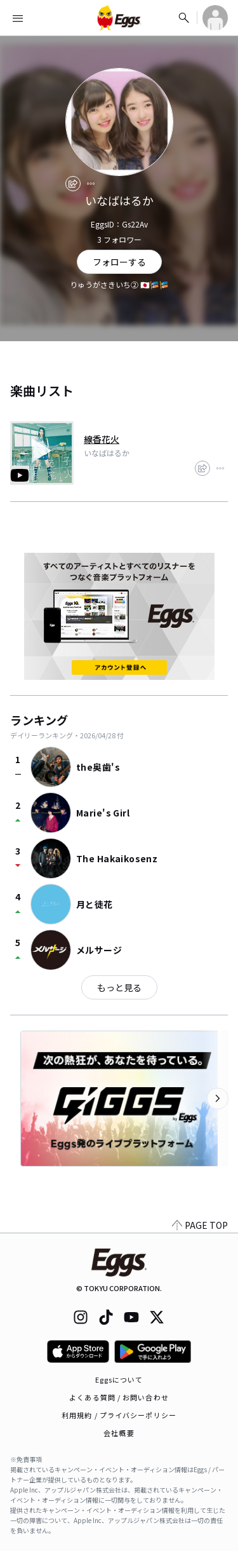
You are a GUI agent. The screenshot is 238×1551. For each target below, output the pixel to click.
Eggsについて (119, 1379)
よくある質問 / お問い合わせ (119, 1397)
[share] (73, 183)
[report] (90, 183)
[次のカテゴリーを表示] (217, 1098)
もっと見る (119, 987)
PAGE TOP (200, 1225)
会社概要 (118, 1433)
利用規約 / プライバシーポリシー (119, 1415)
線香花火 (101, 439)
